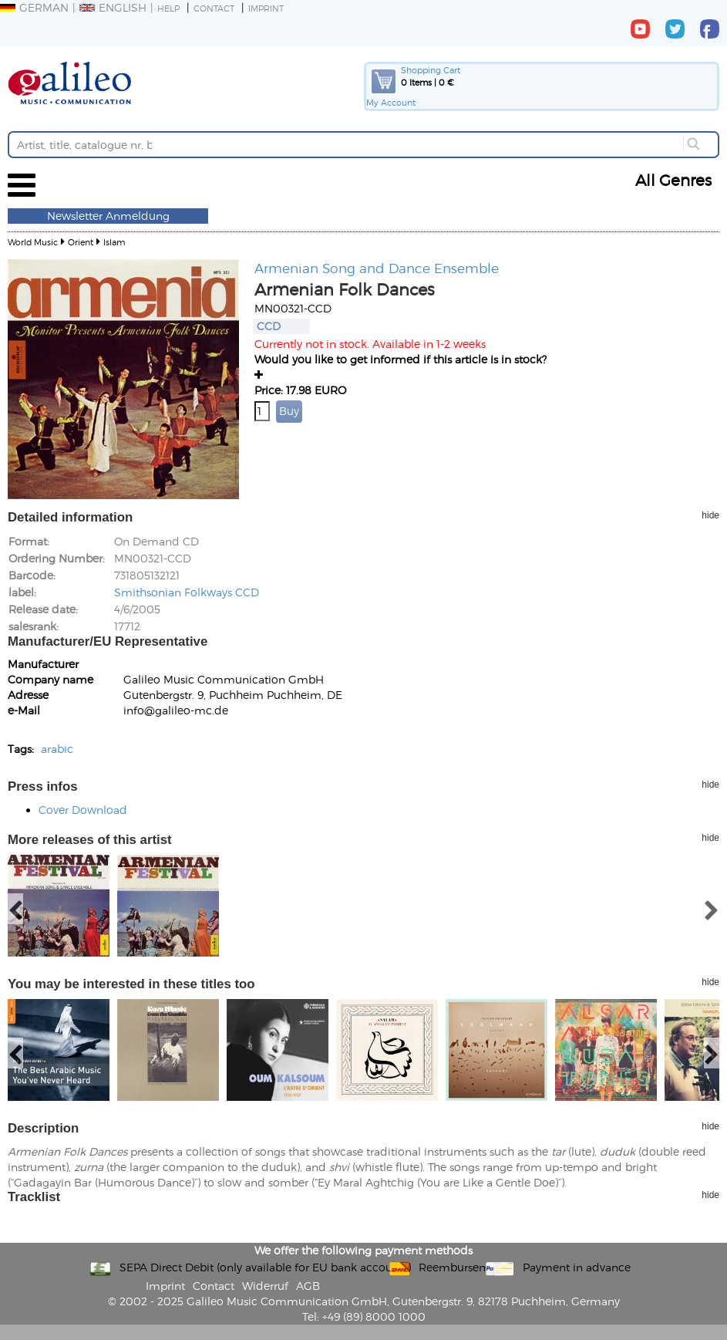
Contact (214, 8)
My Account (391, 102)
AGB (308, 1285)
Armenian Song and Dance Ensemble (376, 267)
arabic (57, 748)
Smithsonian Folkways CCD (186, 592)
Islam (114, 242)
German (34, 7)
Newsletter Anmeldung (108, 215)
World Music (33, 242)
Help (168, 8)
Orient (80, 242)
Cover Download (83, 809)
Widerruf (265, 1285)
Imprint (266, 8)
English (112, 7)
